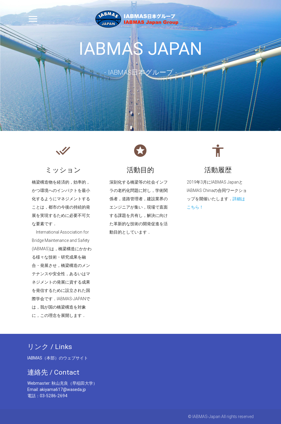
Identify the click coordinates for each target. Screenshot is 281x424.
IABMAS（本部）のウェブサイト (57, 358)
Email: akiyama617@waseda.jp (56, 389)
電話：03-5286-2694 (47, 395)
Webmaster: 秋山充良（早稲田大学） (62, 383)
